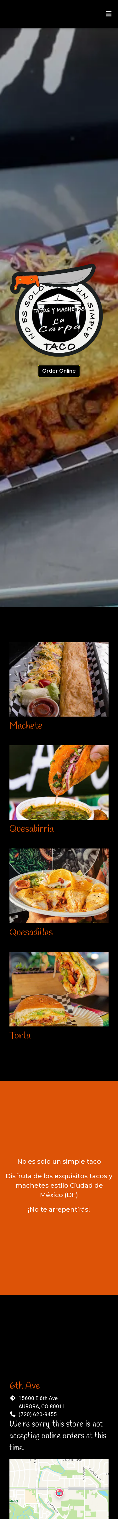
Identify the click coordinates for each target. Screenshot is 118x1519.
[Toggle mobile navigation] (108, 14)
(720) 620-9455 (38, 1414)
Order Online (59, 371)
